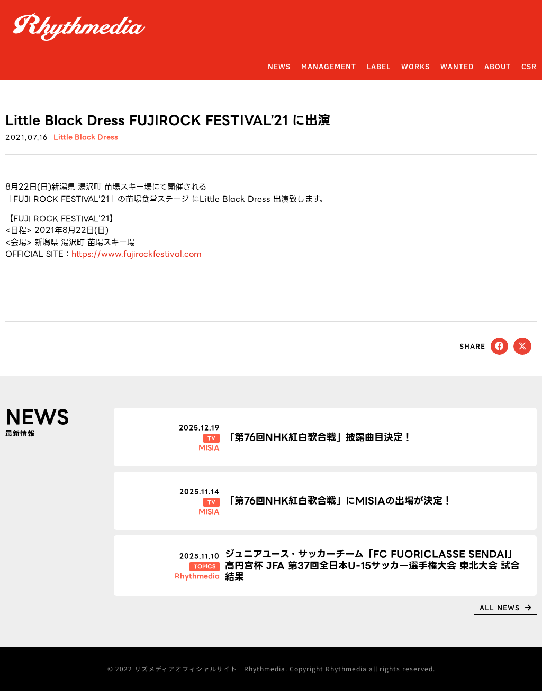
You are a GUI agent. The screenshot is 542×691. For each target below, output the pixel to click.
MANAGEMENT (328, 67)
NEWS (279, 67)
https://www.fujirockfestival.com (136, 254)
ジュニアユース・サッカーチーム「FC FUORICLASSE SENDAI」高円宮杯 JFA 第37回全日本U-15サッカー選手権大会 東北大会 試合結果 (372, 565)
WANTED (457, 67)
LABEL (379, 67)
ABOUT (497, 67)
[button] (500, 347)
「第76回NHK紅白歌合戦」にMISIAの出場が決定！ (338, 500)
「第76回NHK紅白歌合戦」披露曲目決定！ (318, 437)
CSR (529, 67)
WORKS (415, 67)
